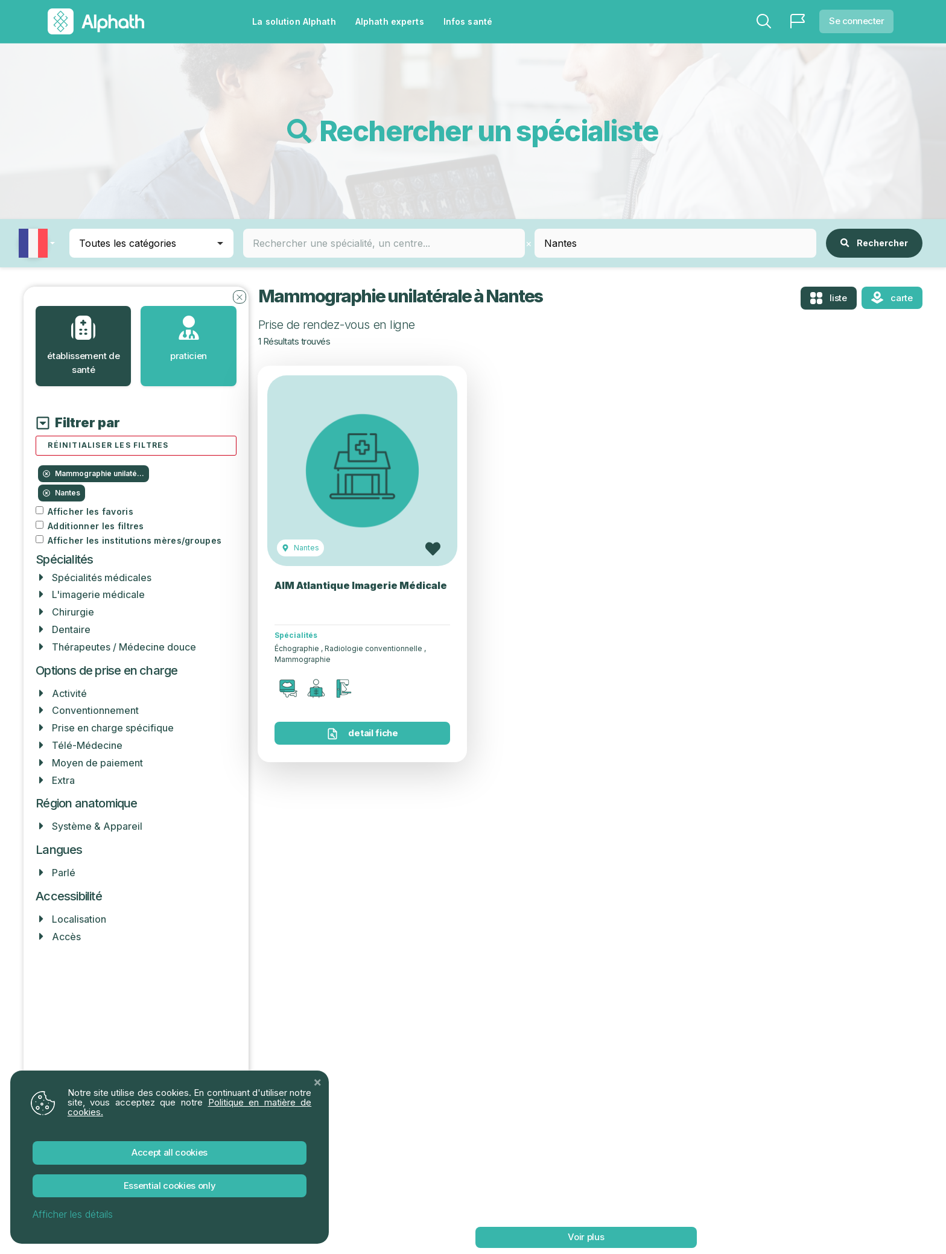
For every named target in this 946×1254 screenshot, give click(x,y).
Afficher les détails (73, 1214)
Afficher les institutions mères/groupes (134, 540)
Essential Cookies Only (170, 1185)
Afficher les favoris (90, 512)
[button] (42, 243)
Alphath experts (389, 21)
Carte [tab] (892, 297)
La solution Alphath (293, 21)
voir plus (586, 1237)
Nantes (61, 492)
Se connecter (856, 21)
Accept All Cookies (170, 1152)
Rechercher (874, 243)
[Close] (317, 1082)
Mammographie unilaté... (93, 473)
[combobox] (384, 243)
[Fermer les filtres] (239, 296)
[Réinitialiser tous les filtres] (136, 446)
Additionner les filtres (96, 526)
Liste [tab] (828, 298)
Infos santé (467, 21)
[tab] (83, 346)
